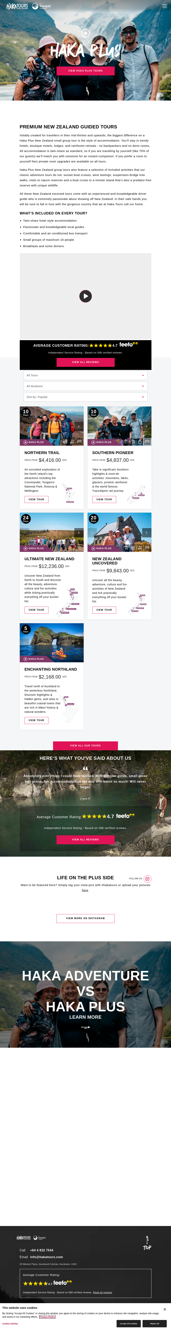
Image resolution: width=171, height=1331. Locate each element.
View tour (36, 499)
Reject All (154, 1323)
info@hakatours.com (46, 1257)
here (85, 890)
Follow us (140, 879)
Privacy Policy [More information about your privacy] (47, 1317)
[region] (85, 1317)
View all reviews (85, 362)
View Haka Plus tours (85, 70)
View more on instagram (85, 918)
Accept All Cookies (128, 1323)
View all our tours (85, 745)
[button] (79, 426)
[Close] (165, 1309)
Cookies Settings (10, 1323)
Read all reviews (102, 1292)
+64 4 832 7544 (41, 1250)
